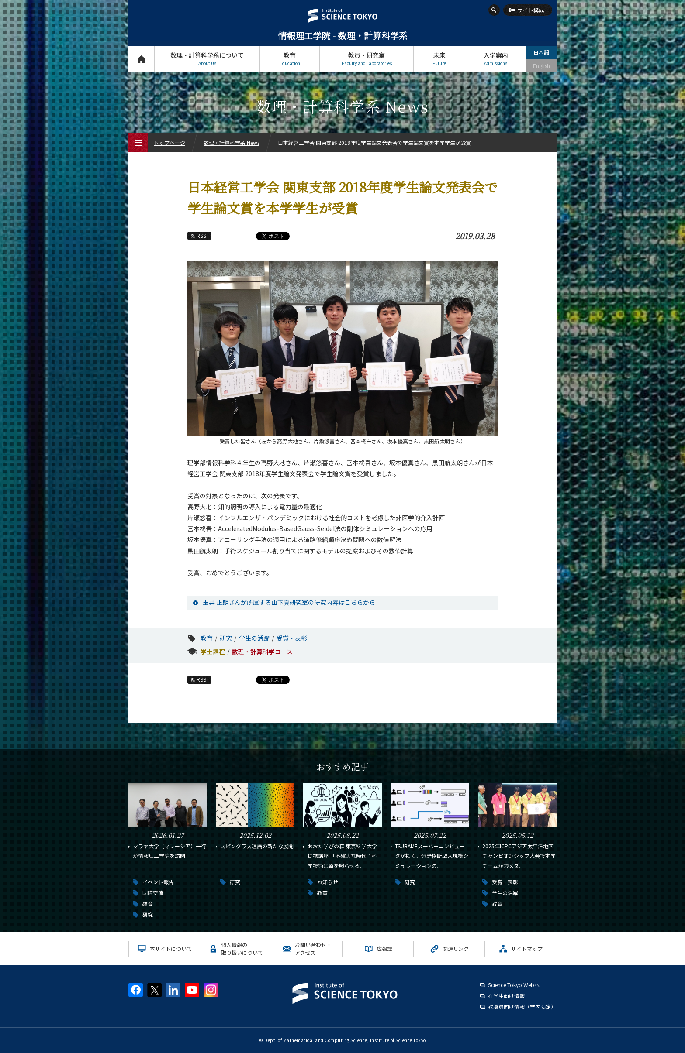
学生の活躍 (254, 638)
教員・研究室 (366, 59)
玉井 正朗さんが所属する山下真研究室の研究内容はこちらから (289, 602)
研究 (226, 638)
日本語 (541, 52)
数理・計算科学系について (207, 59)
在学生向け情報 (506, 995)
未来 (439, 59)
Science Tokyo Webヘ (514, 984)
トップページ (141, 59)
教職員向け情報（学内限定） (522, 1006)
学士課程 (213, 651)
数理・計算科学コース (262, 651)
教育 (289, 59)
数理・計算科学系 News (231, 142)
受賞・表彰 (292, 638)
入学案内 (495, 59)
